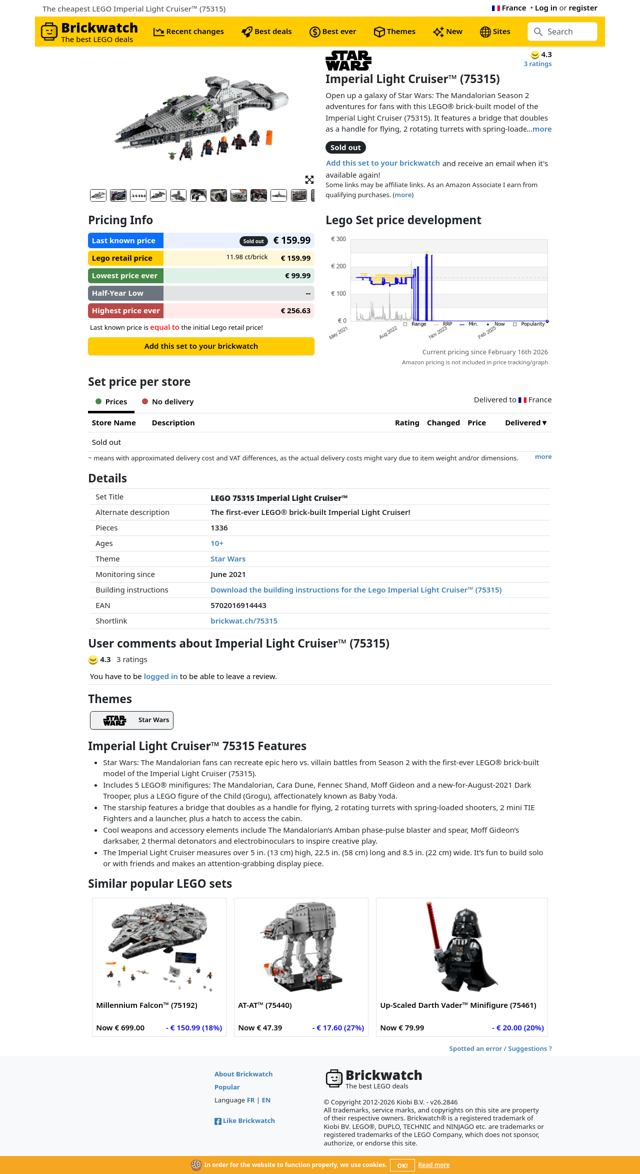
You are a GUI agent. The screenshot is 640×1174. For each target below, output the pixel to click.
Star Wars (228, 558)
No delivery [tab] (168, 401)
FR (251, 1099)
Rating (407, 422)
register (583, 8)
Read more (434, 1164)
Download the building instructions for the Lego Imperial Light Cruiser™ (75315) (356, 589)
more (542, 129)
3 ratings (538, 63)
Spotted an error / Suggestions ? (501, 1048)
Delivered (522, 422)
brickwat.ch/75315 (244, 621)
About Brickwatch (243, 1073)
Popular (227, 1086)
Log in (546, 8)
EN (266, 1099)
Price (477, 422)
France (509, 8)
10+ (217, 543)
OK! (403, 1165)
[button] (310, 179)
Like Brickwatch (244, 1120)
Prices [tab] (111, 401)
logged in (161, 676)
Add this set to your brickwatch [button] (383, 163)
